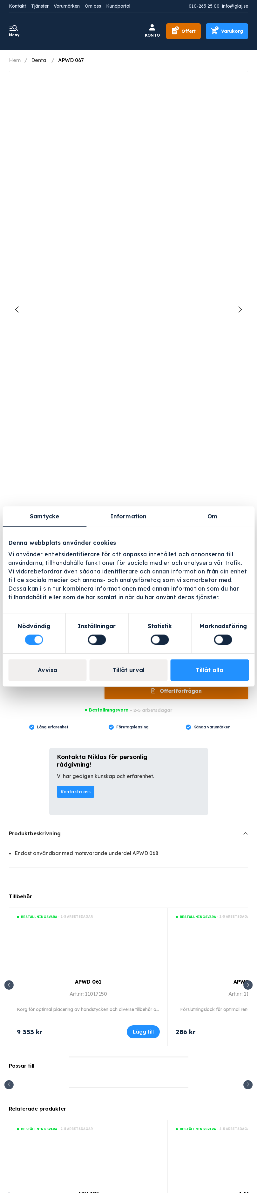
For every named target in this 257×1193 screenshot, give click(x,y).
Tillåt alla (209, 670)
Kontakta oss (76, 792)
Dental (39, 60)
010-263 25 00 (204, 6)
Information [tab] (128, 516)
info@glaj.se (235, 6)
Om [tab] (212, 516)
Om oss (93, 6)
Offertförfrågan (180, 691)
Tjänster (40, 6)
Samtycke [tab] (44, 516)
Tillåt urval (128, 670)
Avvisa (47, 670)
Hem (15, 60)
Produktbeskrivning (35, 833)
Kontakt (17, 6)
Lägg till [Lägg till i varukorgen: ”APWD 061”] (143, 1031)
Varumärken (67, 6)
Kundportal (118, 6)
